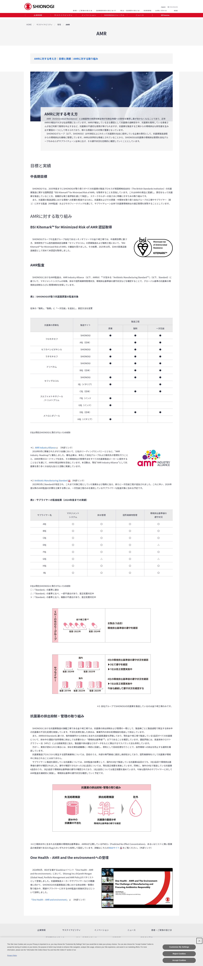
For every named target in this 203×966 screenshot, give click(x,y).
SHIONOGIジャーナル (114, 16)
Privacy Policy (12, 955)
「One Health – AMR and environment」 (50, 899)
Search (173, 9)
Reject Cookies (179, 954)
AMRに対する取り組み (85, 58)
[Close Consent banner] (199, 941)
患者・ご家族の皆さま (82, 9)
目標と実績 (65, 58)
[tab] (38, 16)
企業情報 (38, 16)
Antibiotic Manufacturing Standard (52, 480)
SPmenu (165, 16)
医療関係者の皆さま (106, 9)
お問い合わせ (161, 9)
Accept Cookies (179, 960)
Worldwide (174, 4)
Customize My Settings (179, 947)
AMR (68, 24)
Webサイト (115, 847)
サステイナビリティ (63, 16)
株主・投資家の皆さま (130, 9)
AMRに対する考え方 (45, 58)
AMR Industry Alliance (47, 447)
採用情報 (147, 9)
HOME (29, 24)
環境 (59, 24)
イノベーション (89, 16)
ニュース (140, 16)
